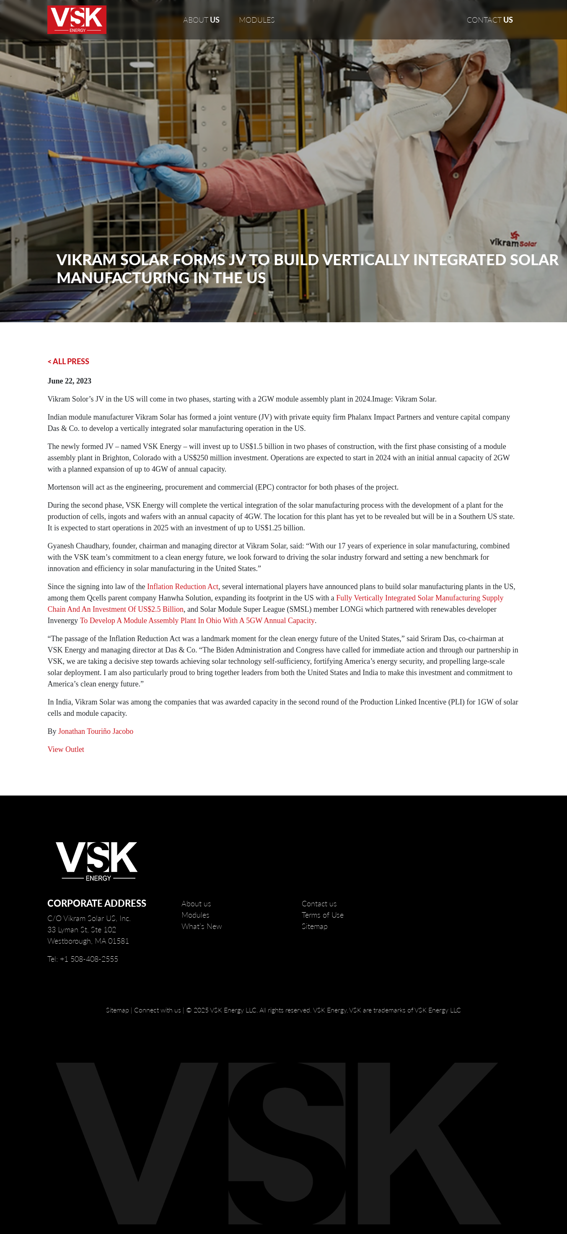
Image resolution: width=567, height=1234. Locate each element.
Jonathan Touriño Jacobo (95, 731)
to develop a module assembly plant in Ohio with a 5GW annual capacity (197, 620)
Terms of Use (323, 914)
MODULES (257, 19)
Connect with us (157, 1010)
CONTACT (490, 19)
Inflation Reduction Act (182, 586)
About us (196, 903)
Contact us (319, 903)
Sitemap (315, 926)
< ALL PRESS (68, 361)
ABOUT (201, 19)
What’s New (201, 926)
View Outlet (65, 749)
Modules (195, 914)
